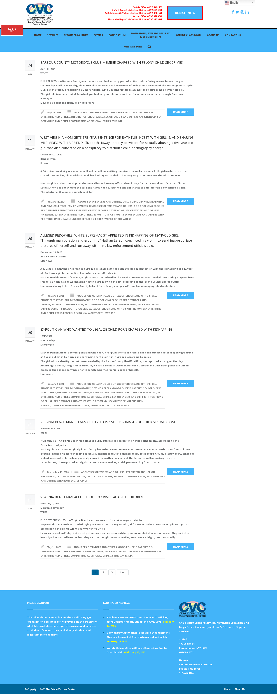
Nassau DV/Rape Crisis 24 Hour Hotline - (128, 19)
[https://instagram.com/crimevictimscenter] (243, 12)
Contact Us (233, 35)
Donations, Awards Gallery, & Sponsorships (150, 35)
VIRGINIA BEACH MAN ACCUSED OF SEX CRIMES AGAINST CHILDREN (91, 497)
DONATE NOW (185, 13)
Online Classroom (188, 35)
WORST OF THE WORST (118, 219)
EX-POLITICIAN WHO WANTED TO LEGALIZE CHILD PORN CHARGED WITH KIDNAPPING (106, 329)
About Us (213, 35)
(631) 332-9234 (155, 10)
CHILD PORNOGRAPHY (135, 201)
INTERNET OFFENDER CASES (87, 116)
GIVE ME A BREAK (101, 388)
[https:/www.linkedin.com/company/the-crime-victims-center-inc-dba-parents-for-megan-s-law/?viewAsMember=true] (247, 12)
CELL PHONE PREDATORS (71, 476)
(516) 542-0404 (155, 19)
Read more (180, 112)
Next (123, 572)
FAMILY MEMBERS (77, 206)
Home (37, 35)
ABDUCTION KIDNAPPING (91, 295)
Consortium (117, 35)
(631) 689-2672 (155, 7)
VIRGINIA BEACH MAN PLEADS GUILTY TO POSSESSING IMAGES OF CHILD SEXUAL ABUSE (108, 422)
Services (52, 35)
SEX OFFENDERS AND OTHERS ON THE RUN (117, 308)
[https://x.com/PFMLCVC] (238, 12)
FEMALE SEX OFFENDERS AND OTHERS (110, 206)
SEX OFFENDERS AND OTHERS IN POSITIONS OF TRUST (90, 214)
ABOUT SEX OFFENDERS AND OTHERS (95, 112)
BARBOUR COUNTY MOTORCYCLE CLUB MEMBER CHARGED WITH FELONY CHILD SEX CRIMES (111, 62)
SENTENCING (116, 210)
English (232, 3)
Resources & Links (76, 35)
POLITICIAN (97, 392)
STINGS (116, 555)
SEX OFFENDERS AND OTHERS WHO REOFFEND (80, 401)
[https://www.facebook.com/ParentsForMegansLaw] (233, 12)
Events (98, 35)
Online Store (133, 46)
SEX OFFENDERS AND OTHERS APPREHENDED (130, 116)
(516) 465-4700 (155, 16)
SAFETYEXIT (12, 30)
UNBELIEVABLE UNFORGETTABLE (73, 219)
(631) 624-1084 (155, 13)
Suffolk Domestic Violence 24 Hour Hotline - (126, 13)
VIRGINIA (117, 121)
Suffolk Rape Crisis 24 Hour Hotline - (130, 10)
